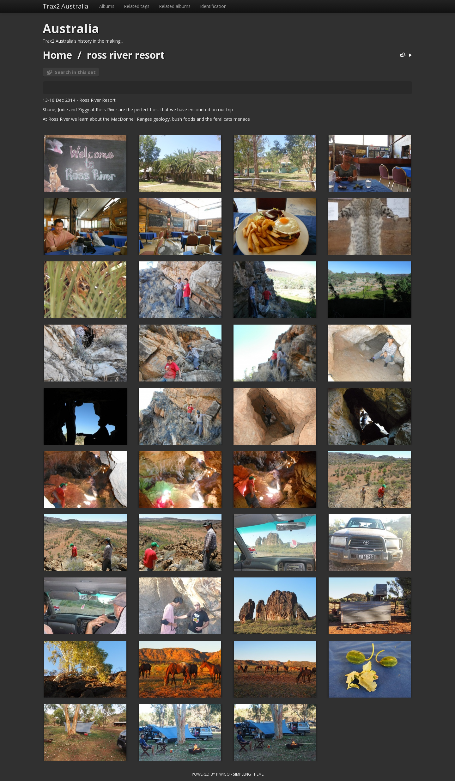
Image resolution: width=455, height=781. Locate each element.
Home (57, 55)
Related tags (136, 6)
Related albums (175, 6)
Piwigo (223, 774)
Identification (213, 6)
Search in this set (75, 72)
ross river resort (126, 55)
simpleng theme (248, 774)
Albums (106, 6)
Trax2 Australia (65, 6)
